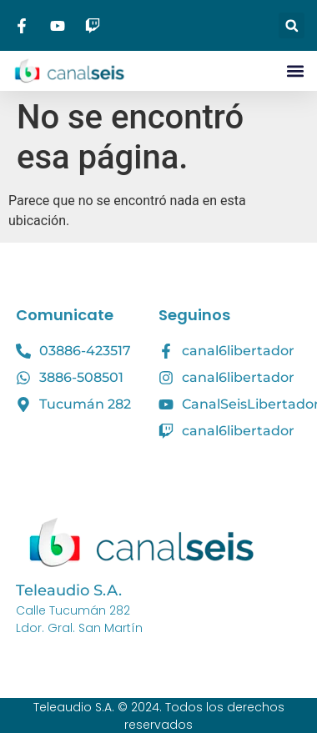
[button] (291, 25)
